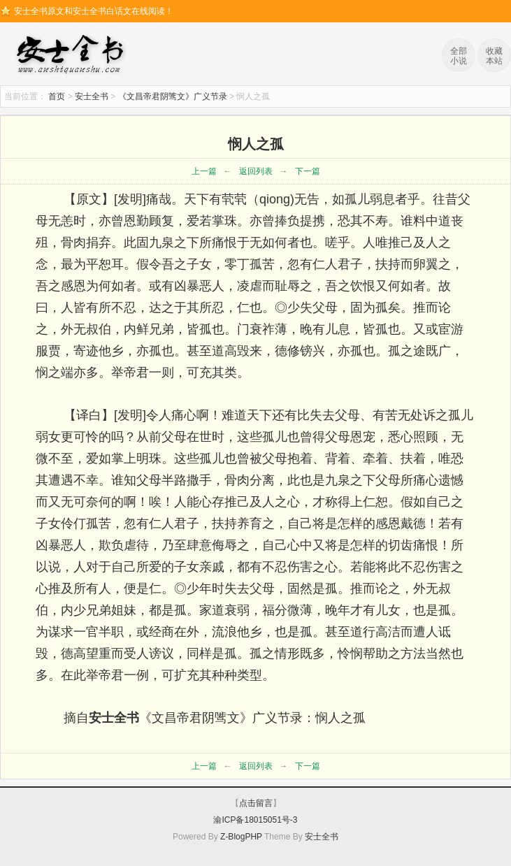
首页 (56, 96)
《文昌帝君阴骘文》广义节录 (172, 96)
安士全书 (73, 56)
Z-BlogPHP (241, 837)
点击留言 (256, 803)
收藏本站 (494, 56)
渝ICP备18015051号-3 (255, 820)
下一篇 (307, 171)
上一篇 (204, 171)
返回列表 (256, 171)
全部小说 (458, 56)
